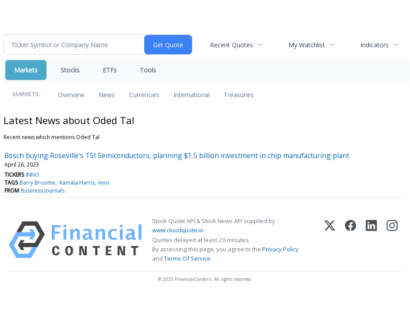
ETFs (110, 70)
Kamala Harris (77, 182)
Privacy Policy (280, 249)
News (107, 95)
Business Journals (43, 190)
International (191, 95)
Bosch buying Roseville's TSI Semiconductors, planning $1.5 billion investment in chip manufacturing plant (176, 155)
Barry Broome (37, 182)
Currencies (144, 95)
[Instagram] (392, 239)
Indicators (374, 45)
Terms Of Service (187, 258)
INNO (32, 174)
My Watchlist (306, 45)
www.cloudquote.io (177, 230)
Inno (103, 182)
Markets (26, 70)
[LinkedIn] (371, 239)
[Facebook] (350, 239)
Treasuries (239, 95)
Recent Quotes (231, 45)
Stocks (70, 70)
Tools (148, 70)
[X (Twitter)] (330, 239)
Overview (71, 95)
